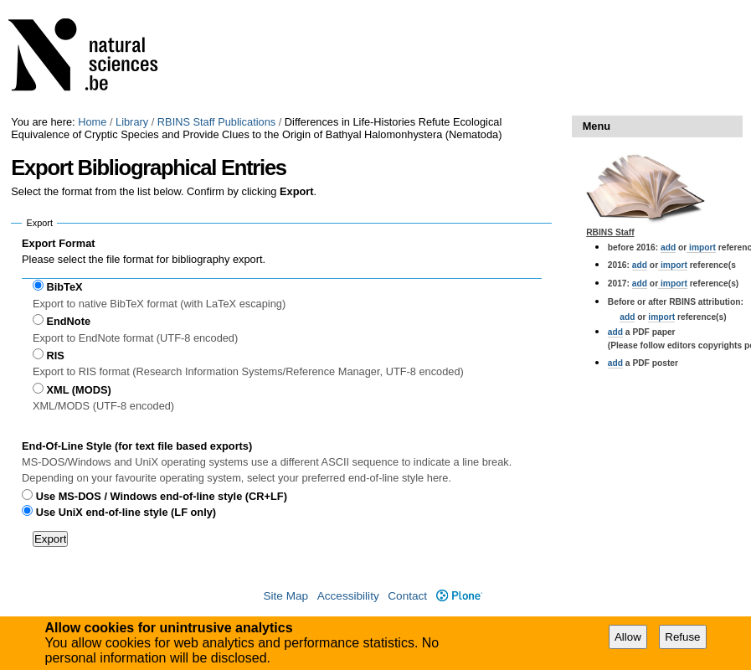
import (701, 247)
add (668, 247)
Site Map (285, 596)
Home (92, 122)
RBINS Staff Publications (216, 122)
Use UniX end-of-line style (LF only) (126, 512)
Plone (459, 596)
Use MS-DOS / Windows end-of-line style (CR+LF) (161, 496)
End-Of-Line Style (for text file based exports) (137, 446)
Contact (407, 596)
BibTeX (64, 287)
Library (132, 122)
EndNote (68, 321)
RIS (55, 355)
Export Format (58, 243)
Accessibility (348, 596)
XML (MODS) (78, 390)
